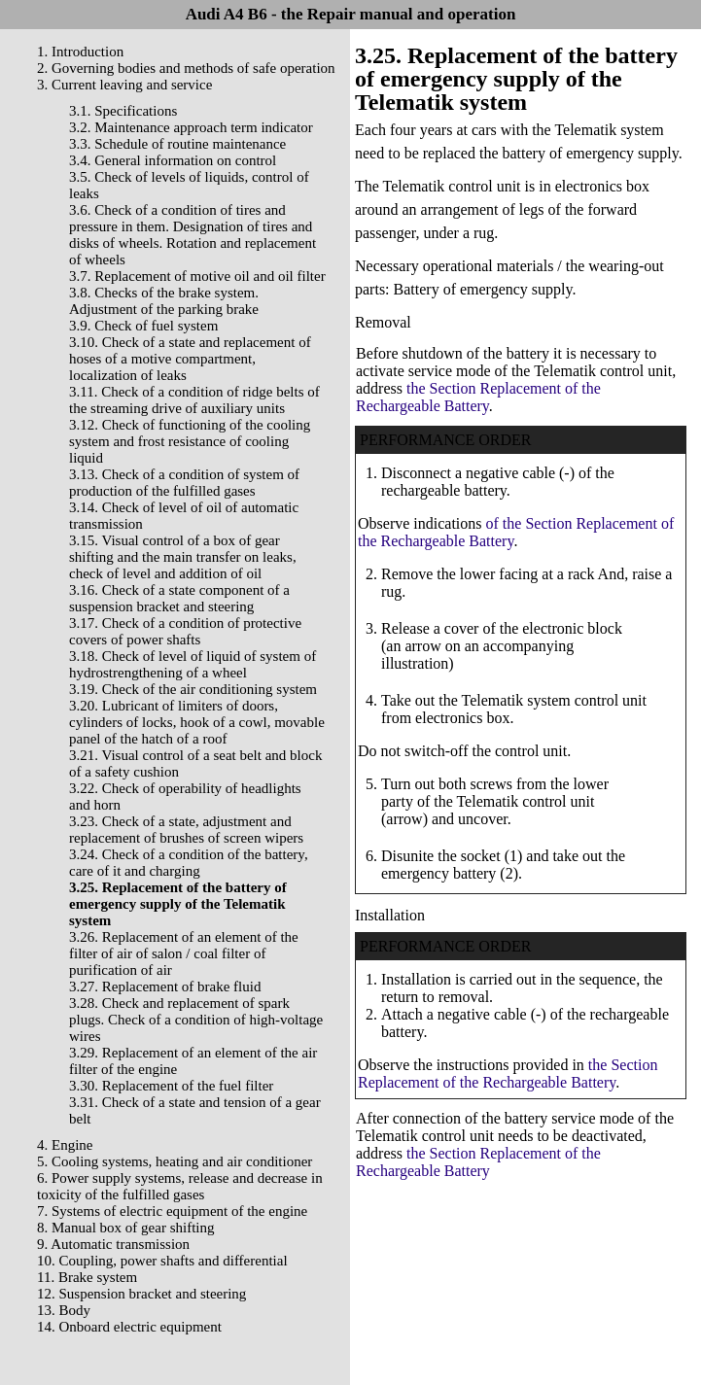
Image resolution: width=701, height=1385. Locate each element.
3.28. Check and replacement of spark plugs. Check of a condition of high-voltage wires (196, 1019)
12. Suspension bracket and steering (141, 1293)
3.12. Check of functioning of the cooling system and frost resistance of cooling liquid (189, 441)
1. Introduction (80, 51)
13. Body (63, 1310)
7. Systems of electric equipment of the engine (172, 1211)
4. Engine (65, 1145)
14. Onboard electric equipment (129, 1326)
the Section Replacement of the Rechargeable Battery (478, 397)
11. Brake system (87, 1277)
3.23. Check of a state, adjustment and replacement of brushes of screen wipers (186, 830)
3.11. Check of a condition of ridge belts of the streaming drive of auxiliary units (194, 400)
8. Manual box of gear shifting (125, 1227)
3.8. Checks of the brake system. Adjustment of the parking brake (164, 301)
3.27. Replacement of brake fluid (165, 986)
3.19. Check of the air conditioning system (193, 689)
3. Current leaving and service (124, 84)
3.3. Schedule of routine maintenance (177, 144)
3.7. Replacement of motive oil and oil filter (197, 276)
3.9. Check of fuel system (143, 325)
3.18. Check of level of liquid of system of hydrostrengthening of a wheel (192, 664)
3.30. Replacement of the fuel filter (171, 1085)
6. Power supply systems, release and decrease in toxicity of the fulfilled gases (180, 1186)
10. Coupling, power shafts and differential (162, 1260)
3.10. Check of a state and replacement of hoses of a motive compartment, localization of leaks (190, 358)
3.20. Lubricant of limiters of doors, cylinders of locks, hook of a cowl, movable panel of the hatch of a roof (197, 722)
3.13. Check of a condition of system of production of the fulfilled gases (184, 483)
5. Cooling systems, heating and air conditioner (174, 1161)
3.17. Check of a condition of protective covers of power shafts (185, 631)
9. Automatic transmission (113, 1244)
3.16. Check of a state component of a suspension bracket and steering (179, 598)
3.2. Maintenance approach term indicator (191, 127)
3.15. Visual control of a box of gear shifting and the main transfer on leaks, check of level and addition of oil (183, 557)
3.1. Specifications (123, 111)
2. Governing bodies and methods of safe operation (186, 68)
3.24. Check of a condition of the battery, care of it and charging (188, 863)
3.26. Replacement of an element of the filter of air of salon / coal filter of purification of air (183, 953)
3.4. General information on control (172, 160)
